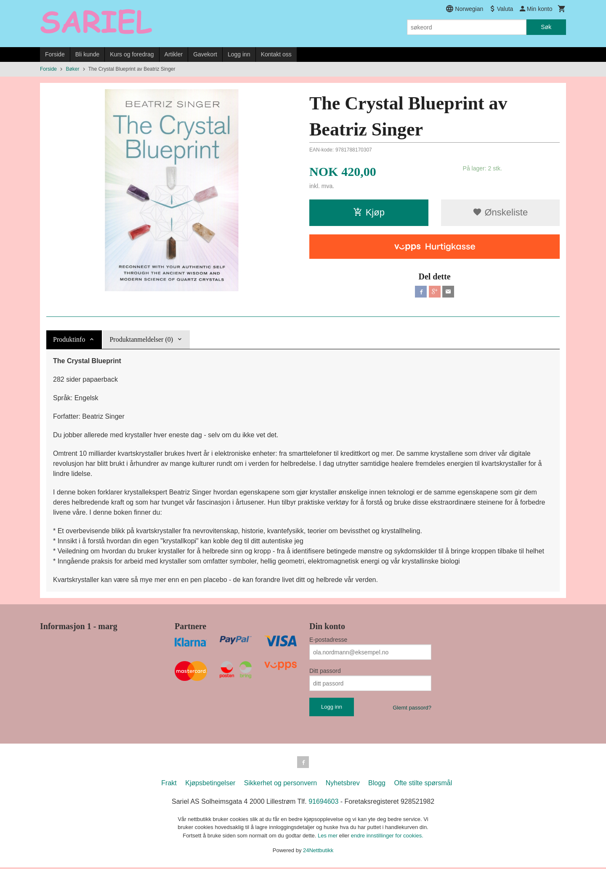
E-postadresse (328, 639)
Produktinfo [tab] (69, 339)
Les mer (328, 837)
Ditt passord (325, 670)
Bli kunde (87, 54)
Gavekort (205, 54)
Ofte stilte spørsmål (423, 784)
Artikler (174, 54)
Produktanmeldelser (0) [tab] (141, 339)
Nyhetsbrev (343, 784)
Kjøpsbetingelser (210, 784)
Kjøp (369, 212)
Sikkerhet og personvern (280, 784)
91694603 (323, 803)
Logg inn (239, 54)
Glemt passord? (412, 707)
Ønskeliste (500, 212)
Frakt (168, 784)
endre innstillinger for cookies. (387, 837)
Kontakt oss (276, 54)
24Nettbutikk (318, 852)
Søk (546, 27)
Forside (55, 54)
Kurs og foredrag (132, 54)
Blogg (376, 784)
